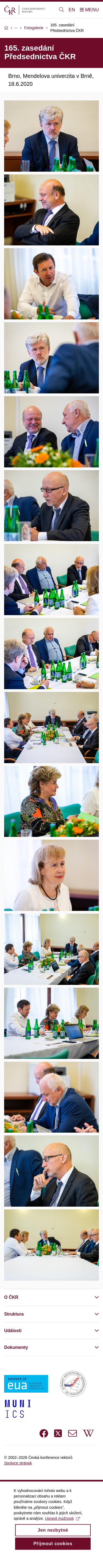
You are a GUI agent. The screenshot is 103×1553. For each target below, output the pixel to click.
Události (12, 1330)
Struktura (14, 1314)
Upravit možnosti (62, 1523)
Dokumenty (16, 1347)
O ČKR (11, 1297)
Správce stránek (18, 1463)
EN (72, 9)
